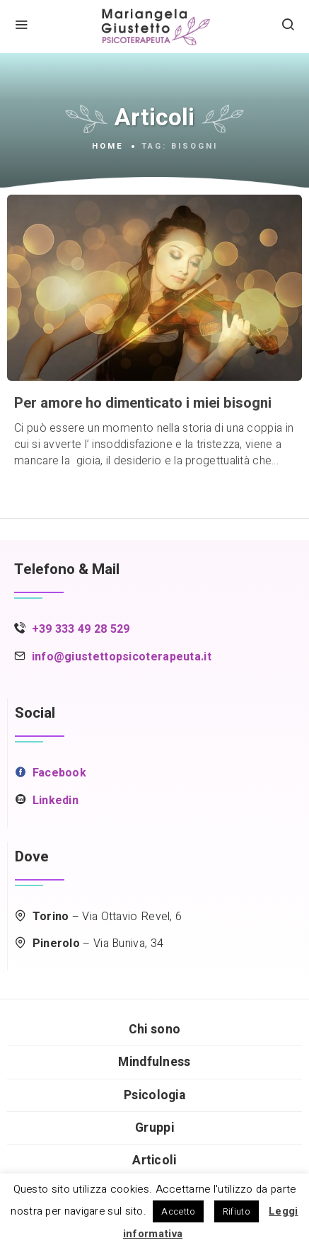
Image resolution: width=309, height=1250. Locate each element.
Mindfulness (154, 1062)
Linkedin (55, 800)
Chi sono (154, 1029)
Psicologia (154, 1095)
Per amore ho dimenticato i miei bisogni (143, 403)
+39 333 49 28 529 (81, 629)
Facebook (59, 772)
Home (108, 146)
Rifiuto (236, 1211)
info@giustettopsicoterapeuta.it (121, 656)
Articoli (154, 1160)
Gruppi (154, 1128)
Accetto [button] (178, 1211)
